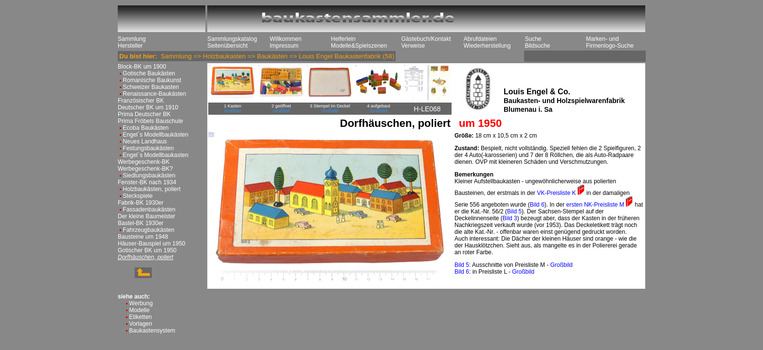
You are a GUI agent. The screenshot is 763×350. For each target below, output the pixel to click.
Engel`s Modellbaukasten (155, 155)
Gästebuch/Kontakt (426, 38)
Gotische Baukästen (149, 73)
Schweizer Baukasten (151, 87)
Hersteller (130, 45)
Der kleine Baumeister (146, 216)
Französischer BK (141, 100)
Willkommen (285, 38)
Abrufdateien (480, 38)
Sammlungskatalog (232, 38)
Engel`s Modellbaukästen (155, 134)
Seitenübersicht (227, 45)
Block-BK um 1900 (142, 66)
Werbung (140, 303)
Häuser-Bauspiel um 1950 (151, 243)
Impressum (284, 45)
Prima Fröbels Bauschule (150, 121)
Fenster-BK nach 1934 (147, 182)
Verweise (413, 45)
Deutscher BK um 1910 (148, 107)
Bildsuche (537, 45)
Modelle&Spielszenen (359, 45)
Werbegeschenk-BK (144, 161)
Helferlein (343, 38)
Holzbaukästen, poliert (152, 189)
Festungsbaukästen (148, 148)
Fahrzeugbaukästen (148, 230)
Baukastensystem (152, 330)
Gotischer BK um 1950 (147, 250)
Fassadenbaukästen (149, 209)
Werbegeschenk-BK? (145, 168)
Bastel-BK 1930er (141, 223)
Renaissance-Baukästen (154, 93)
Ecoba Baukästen (145, 127)
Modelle (139, 310)
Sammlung (131, 38)
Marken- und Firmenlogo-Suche (610, 42)
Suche (533, 38)
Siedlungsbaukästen (149, 175)
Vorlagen (140, 323)
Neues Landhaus (145, 141)
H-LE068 (427, 109)
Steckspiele (137, 195)
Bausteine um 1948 (143, 236)
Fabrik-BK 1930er (141, 202)
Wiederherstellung (487, 45)
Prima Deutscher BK (144, 114)
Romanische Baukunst (152, 80)
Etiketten (140, 317)
